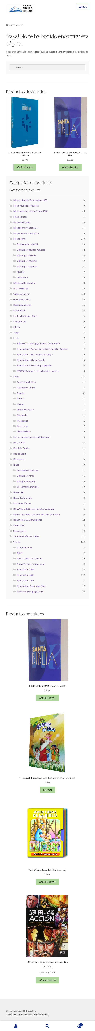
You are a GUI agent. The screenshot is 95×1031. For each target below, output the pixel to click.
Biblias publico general (24, 282)
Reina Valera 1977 (25, 580)
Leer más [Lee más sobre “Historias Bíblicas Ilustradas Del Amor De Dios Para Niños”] (47, 789)
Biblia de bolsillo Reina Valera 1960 (30, 200)
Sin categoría (19, 530)
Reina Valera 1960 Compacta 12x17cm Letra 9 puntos (42, 348)
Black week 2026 (21, 288)
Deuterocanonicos (22, 304)
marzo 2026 (19, 442)
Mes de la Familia (21, 448)
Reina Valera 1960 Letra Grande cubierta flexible (36, 514)
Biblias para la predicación (26, 233)
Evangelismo (19, 321)
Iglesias (21, 271)
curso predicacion (21, 299)
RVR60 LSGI (18, 525)
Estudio (20, 393)
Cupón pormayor (21, 293)
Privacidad (11, 1014)
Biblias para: (19, 238)
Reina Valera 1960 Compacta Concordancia (33, 508)
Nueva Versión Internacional (30, 563)
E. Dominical (19, 310)
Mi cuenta (16, 1026)
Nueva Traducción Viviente (29, 558)
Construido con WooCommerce (33, 1014)
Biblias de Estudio (21, 222)
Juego (16, 332)
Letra (16, 337)
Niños (16, 464)
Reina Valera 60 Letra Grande (31, 360)
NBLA (19, 552)
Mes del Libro (19, 453)
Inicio (11, 25)
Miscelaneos (19, 459)
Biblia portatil (20, 216)
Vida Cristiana (23, 431)
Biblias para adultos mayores (31, 249)
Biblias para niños (25, 475)
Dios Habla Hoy (24, 547)
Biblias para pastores (27, 266)
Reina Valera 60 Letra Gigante (27, 519)
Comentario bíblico (26, 382)
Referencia (22, 426)
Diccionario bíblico (26, 387)
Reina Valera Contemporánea (31, 586)
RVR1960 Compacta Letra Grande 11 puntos (38, 371)
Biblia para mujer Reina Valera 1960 (30, 211)
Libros (16, 376)
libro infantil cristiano (28, 486)
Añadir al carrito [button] (25, 167)
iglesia (16, 327)
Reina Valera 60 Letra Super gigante (34, 365)
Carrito (73, 1024)
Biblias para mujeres (27, 260)
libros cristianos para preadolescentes (31, 437)
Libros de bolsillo (25, 409)
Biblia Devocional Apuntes (26, 205)
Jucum (20, 404)
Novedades (18, 492)
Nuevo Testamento (22, 497)
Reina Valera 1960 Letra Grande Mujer (35, 354)
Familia (20, 398)
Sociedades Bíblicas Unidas (26, 536)
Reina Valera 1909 (25, 569)
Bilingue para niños (26, 481)
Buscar (47, 1026)
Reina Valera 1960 (25, 575)
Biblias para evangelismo (25, 227)
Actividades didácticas (27, 470)
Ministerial (22, 415)
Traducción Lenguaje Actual (30, 591)
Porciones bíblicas (22, 503)
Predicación (22, 420)
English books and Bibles (25, 316)
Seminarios (22, 277)
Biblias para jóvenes (26, 255)
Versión (17, 541)
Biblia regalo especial (27, 244)
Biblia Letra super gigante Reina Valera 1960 (38, 343)
